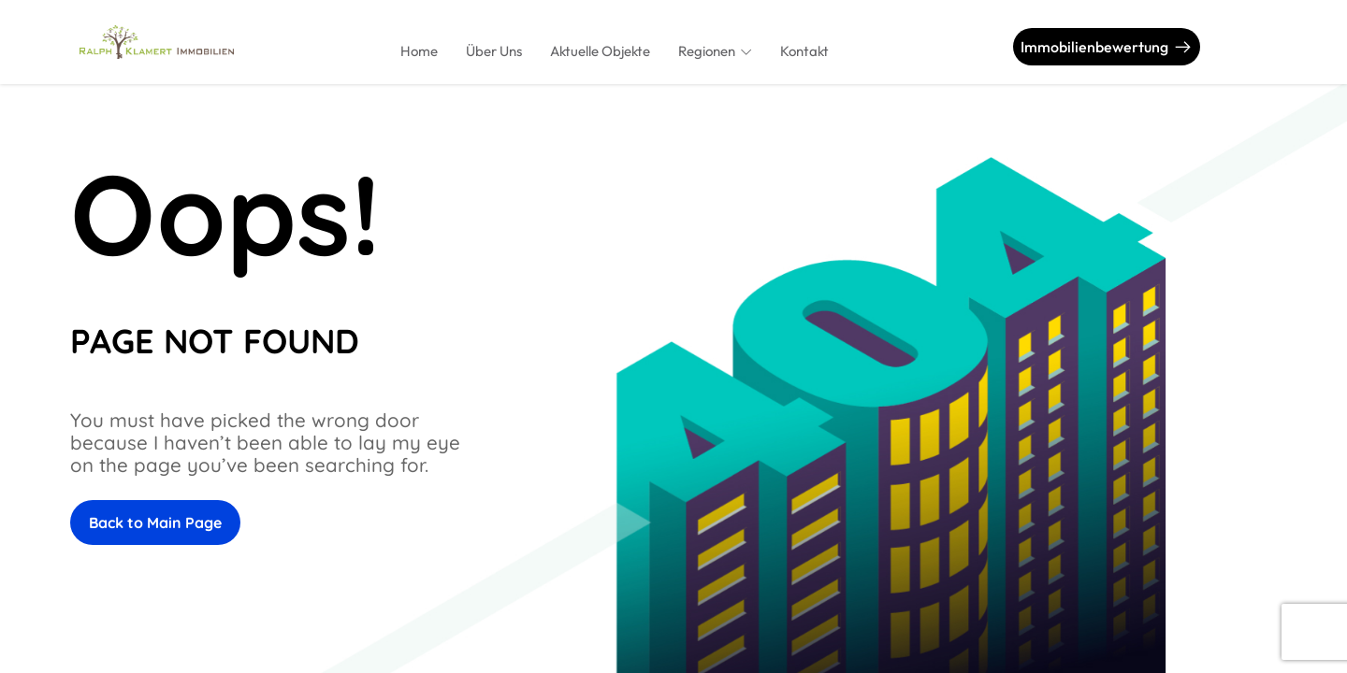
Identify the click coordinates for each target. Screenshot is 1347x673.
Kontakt (804, 51)
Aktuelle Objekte (600, 51)
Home (419, 51)
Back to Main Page (155, 522)
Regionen (706, 51)
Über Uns (494, 51)
